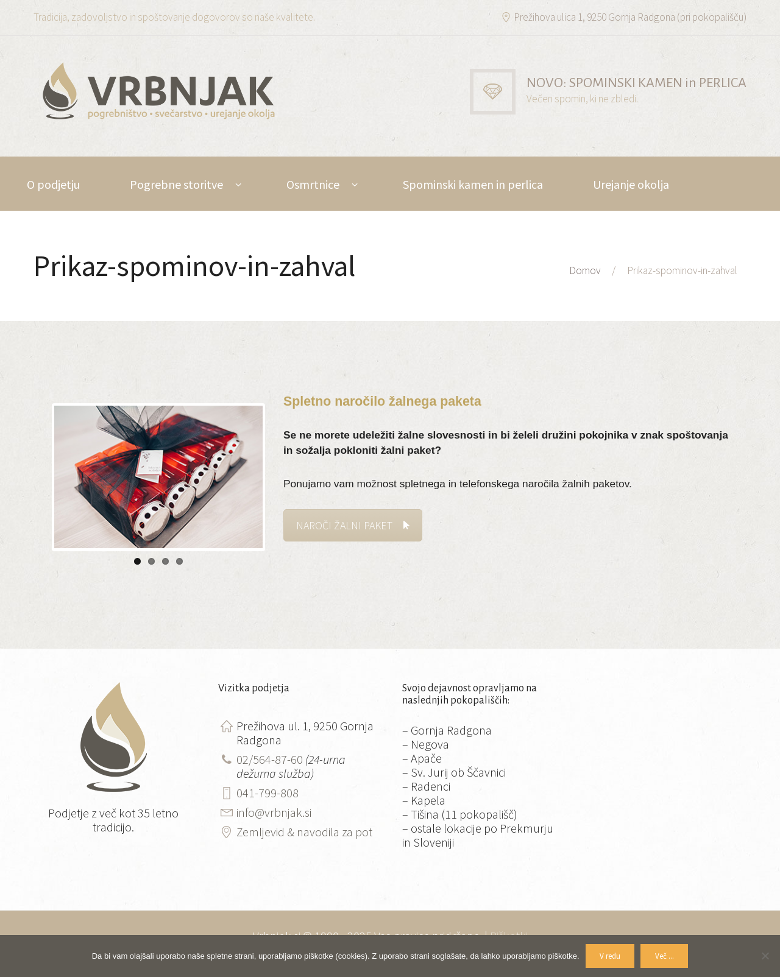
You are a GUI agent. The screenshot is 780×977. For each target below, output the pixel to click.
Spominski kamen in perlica (473, 184)
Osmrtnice (312, 184)
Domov (585, 270)
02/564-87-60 (269, 758)
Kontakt (48, 238)
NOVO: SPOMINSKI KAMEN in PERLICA (636, 83)
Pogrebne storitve (176, 184)
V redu (610, 956)
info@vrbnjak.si (273, 811)
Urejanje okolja (631, 184)
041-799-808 (267, 792)
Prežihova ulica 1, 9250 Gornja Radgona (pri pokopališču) (630, 17)
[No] (765, 956)
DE (126, 238)
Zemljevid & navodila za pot (304, 831)
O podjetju (53, 184)
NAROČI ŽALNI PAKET (353, 525)
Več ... (664, 956)
